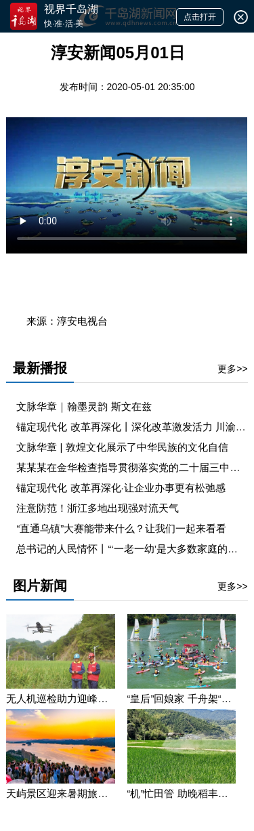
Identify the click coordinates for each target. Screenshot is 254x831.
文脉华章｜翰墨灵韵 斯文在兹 (83, 406)
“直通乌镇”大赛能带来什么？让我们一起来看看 (121, 528)
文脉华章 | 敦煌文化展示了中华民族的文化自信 (122, 447)
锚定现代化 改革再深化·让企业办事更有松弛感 (120, 487)
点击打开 (200, 17)
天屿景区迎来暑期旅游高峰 (60, 793)
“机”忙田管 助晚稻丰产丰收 (181, 793)
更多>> (232, 368)
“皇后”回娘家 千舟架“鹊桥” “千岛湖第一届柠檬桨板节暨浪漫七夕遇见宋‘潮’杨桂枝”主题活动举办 (181, 698)
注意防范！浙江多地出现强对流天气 (97, 508)
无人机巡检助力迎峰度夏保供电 (60, 698)
